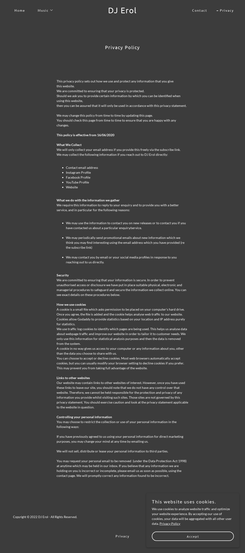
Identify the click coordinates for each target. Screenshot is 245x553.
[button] (43, 10)
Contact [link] (199, 10)
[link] (122, 12)
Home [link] (19, 10)
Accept (193, 536)
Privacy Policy (170, 524)
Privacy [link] (227, 10)
